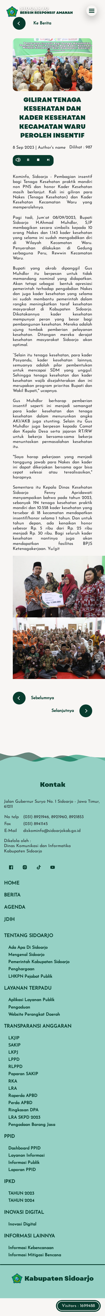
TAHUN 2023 (21, 1193)
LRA (12, 1089)
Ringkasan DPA (23, 1110)
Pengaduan (19, 1007)
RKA (12, 1081)
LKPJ (13, 1052)
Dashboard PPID (24, 1148)
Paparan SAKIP (23, 1074)
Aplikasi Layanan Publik (31, 1000)
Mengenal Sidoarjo (26, 955)
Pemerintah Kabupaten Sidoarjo (39, 962)
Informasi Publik (23, 1163)
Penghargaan (21, 969)
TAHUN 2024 (21, 1201)
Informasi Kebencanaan (31, 1248)
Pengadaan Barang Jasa (31, 1125)
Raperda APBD (22, 1096)
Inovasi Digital (22, 1224)
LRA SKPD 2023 (24, 1118)
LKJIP (13, 1038)
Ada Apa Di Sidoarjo (28, 948)
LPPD (13, 1060)
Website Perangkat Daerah (34, 1014)
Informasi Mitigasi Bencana (34, 1255)
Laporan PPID (22, 1170)
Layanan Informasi (26, 1155)
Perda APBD (20, 1103)
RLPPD (15, 1067)
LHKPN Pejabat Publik (30, 977)
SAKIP (14, 1045)
